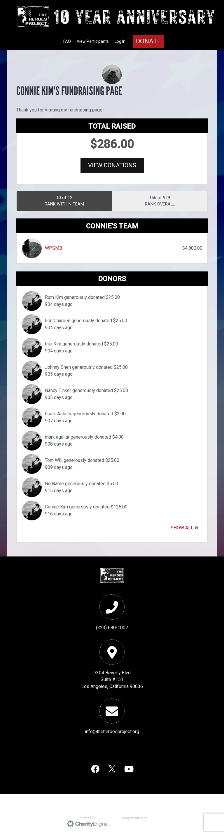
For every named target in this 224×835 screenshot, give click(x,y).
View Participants (93, 41)
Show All (185, 528)
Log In (120, 41)
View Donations (112, 165)
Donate (148, 41)
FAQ (67, 41)
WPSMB (53, 248)
